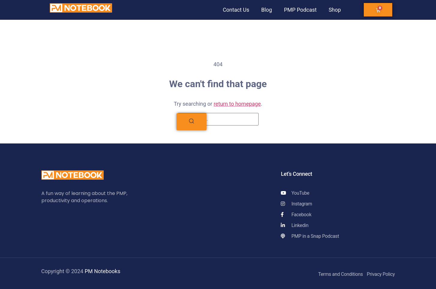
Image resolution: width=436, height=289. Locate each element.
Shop (335, 10)
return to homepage (237, 104)
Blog (266, 10)
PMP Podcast (300, 10)
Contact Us (236, 10)
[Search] (191, 121)
